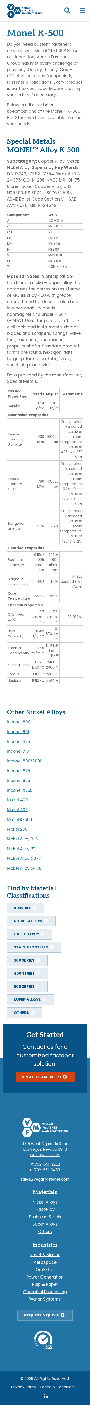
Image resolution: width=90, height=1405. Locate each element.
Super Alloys (27, 999)
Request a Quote (41, 1315)
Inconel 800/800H (25, 761)
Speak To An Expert (42, 1076)
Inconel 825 (18, 771)
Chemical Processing (45, 1292)
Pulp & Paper (45, 1284)
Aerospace (45, 1262)
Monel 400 (17, 800)
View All (22, 908)
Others (21, 1012)
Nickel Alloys (28, 921)
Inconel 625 (18, 741)
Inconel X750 (20, 790)
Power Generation (45, 1277)
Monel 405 (17, 810)
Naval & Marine (45, 1255)
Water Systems (45, 1299)
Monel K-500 (19, 819)
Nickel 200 (17, 829)
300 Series (24, 960)
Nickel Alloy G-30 (24, 868)
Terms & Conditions (58, 1387)
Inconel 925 (18, 780)
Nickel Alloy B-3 (22, 839)
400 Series (24, 973)
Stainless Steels (31, 947)
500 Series (24, 986)
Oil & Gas (45, 1269)
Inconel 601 (18, 732)
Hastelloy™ (26, 934)
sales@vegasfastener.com (45, 1179)
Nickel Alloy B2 (21, 849)
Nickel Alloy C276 (24, 858)
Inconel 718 (18, 751)
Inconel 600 (18, 722)
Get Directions (45, 1155)
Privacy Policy (23, 1387)
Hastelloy (45, 1209)
